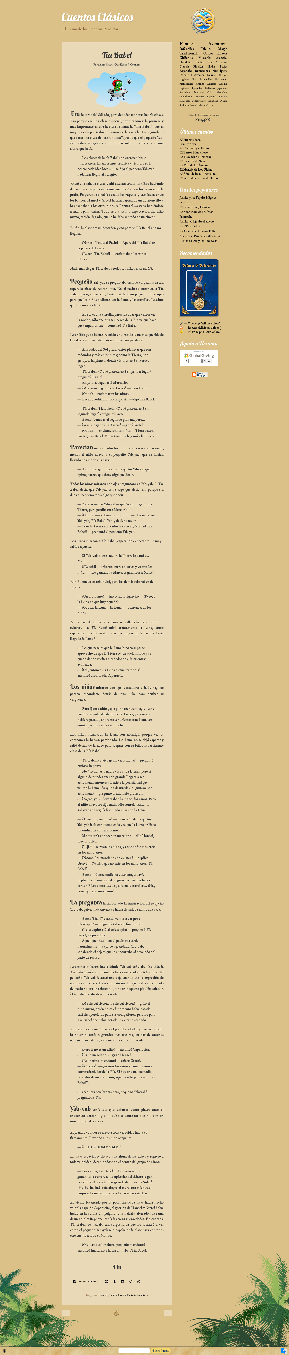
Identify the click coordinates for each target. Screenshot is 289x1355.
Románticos (202, 71)
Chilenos (103, 1295)
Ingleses (184, 79)
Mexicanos (185, 100)
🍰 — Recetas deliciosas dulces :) (200, 328)
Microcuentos (199, 100)
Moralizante (186, 84)
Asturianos (199, 92)
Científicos (222, 92)
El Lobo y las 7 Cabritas (195, 207)
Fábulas (206, 49)
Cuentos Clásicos (97, 17)
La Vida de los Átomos (194, 165)
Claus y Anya (188, 144)
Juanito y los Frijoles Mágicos (198, 198)
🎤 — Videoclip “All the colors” (200, 324)
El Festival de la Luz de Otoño (199, 178)
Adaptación (205, 79)
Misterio (204, 58)
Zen (210, 62)
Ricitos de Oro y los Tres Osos (198, 241)
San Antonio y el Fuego (194, 148)
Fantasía (131, 1295)
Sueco (193, 105)
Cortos (208, 53)
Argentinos (185, 92)
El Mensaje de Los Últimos (197, 170)
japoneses (222, 88)
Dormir (223, 84)
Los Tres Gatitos (190, 226)
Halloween (198, 75)
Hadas (211, 67)
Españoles (186, 71)
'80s (194, 79)
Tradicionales (190, 53)
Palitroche (186, 217)
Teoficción (201, 105)
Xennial (212, 75)
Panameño (213, 100)
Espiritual (211, 96)
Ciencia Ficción (117, 1295)
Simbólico (184, 105)
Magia (222, 49)
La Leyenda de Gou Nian (196, 157)
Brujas (223, 67)
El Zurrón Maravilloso (194, 153)
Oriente (184, 75)
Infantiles (142, 1295)
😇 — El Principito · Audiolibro (200, 332)
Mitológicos (220, 71)
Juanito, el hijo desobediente (197, 222)
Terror (210, 105)
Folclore (223, 96)
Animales (221, 58)
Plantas (223, 100)
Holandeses (221, 79)
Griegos (223, 75)
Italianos (210, 88)
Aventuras (217, 44)
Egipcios (184, 88)
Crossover (199, 96)
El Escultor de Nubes (193, 161)
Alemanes (221, 62)
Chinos (200, 84)
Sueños (200, 62)
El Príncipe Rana (190, 140)
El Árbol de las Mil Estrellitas (198, 174)
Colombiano (186, 96)
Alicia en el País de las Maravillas (200, 236)
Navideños (186, 62)
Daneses (211, 84)
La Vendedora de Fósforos (196, 212)
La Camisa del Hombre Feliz (197, 231)
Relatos (221, 53)
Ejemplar (197, 88)
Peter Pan (185, 202)
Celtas (210, 92)
